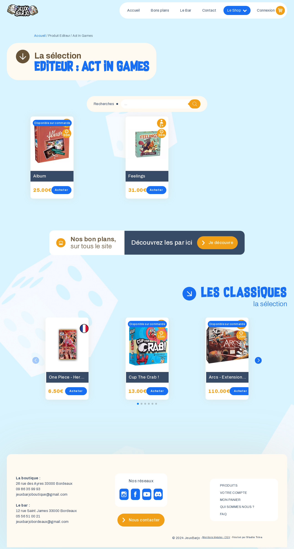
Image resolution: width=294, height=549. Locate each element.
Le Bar (185, 11)
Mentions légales (196, 540)
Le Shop (237, 11)
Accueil (133, 11)
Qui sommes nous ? (240, 509)
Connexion (266, 11)
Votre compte (235, 494)
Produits (230, 486)
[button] (259, 362)
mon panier (232, 502)
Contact (209, 11)
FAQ (224, 517)
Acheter (67, 191)
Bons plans (160, 11)
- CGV (215, 540)
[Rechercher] (194, 105)
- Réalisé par (241, 539)
